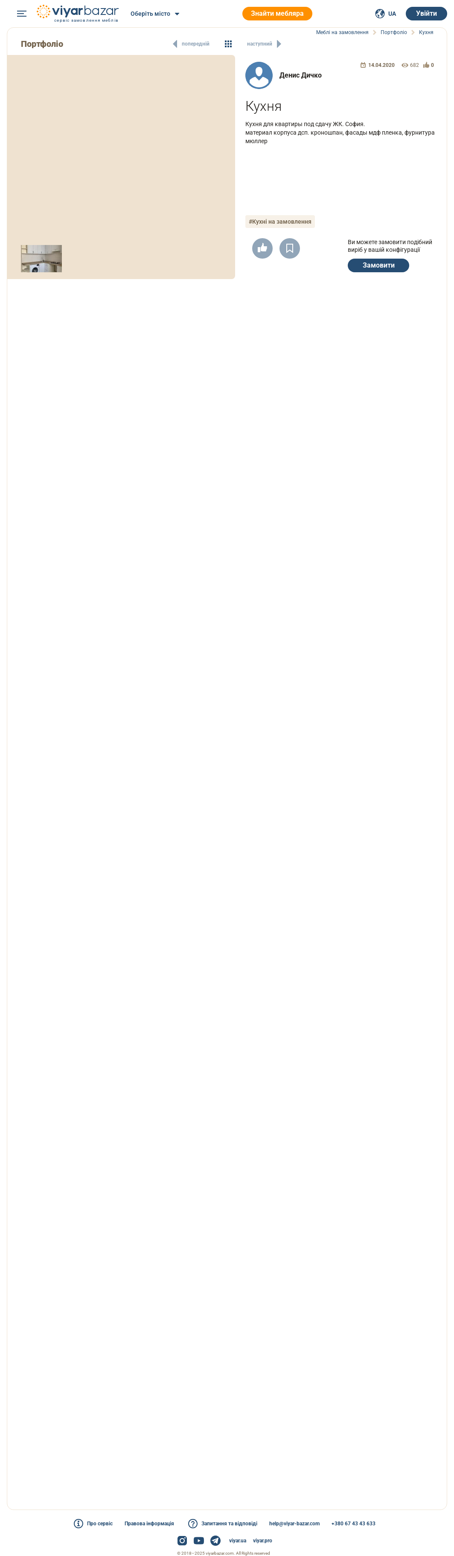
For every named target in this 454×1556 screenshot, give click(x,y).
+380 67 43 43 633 (353, 1524)
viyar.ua (237, 1541)
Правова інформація (149, 1524)
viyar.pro (262, 1541)
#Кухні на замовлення (280, 221)
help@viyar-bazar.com (294, 1524)
